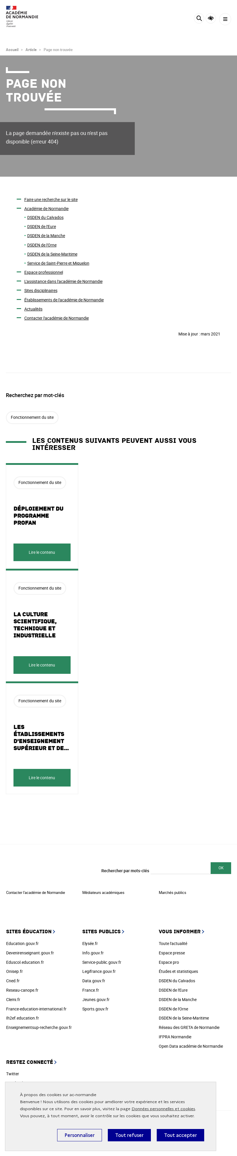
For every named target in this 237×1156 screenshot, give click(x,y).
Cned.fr (13, 980)
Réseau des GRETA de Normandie (189, 1027)
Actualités (33, 309)
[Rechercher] (199, 19)
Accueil (12, 49)
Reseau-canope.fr (22, 990)
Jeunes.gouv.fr (96, 999)
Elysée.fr (90, 943)
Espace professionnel (43, 272)
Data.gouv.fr (93, 980)
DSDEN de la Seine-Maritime (52, 254)
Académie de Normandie (46, 208)
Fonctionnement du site (32, 417)
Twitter (12, 1073)
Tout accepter (180, 1135)
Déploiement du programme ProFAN (38, 515)
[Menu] (225, 19)
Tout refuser (129, 1135)
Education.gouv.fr (22, 943)
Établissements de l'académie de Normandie (64, 300)
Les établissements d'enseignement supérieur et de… (41, 738)
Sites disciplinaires (40, 290)
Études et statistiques (178, 971)
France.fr (90, 990)
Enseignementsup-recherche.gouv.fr (39, 1027)
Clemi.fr (13, 999)
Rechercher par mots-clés (125, 870)
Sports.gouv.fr (95, 1009)
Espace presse (172, 953)
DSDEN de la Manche (46, 235)
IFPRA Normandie (175, 1036)
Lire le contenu (42, 552)
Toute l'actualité (173, 943)
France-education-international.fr (36, 1009)
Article (31, 49)
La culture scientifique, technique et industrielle (35, 625)
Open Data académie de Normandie (191, 1046)
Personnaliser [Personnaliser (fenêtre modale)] (79, 1135)
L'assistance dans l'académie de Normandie (63, 281)
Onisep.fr (14, 971)
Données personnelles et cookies (163, 1109)
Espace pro (169, 962)
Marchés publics (172, 892)
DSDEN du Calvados (45, 217)
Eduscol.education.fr (25, 962)
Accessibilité (211, 18)
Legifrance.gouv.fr (99, 971)
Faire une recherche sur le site (51, 199)
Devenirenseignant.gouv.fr (30, 953)
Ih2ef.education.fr (22, 1018)
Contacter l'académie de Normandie (56, 318)
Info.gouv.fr (93, 953)
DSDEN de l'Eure (41, 226)
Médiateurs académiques (103, 892)
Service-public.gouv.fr (101, 962)
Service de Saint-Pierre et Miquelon (58, 263)
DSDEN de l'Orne (42, 245)
